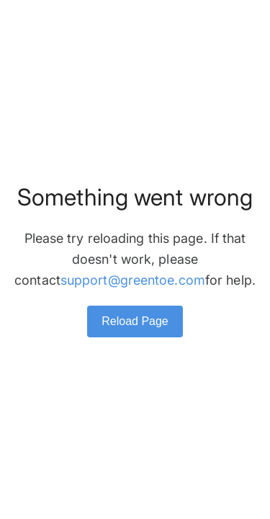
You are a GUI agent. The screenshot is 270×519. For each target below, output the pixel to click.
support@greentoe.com (132, 280)
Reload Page (135, 321)
